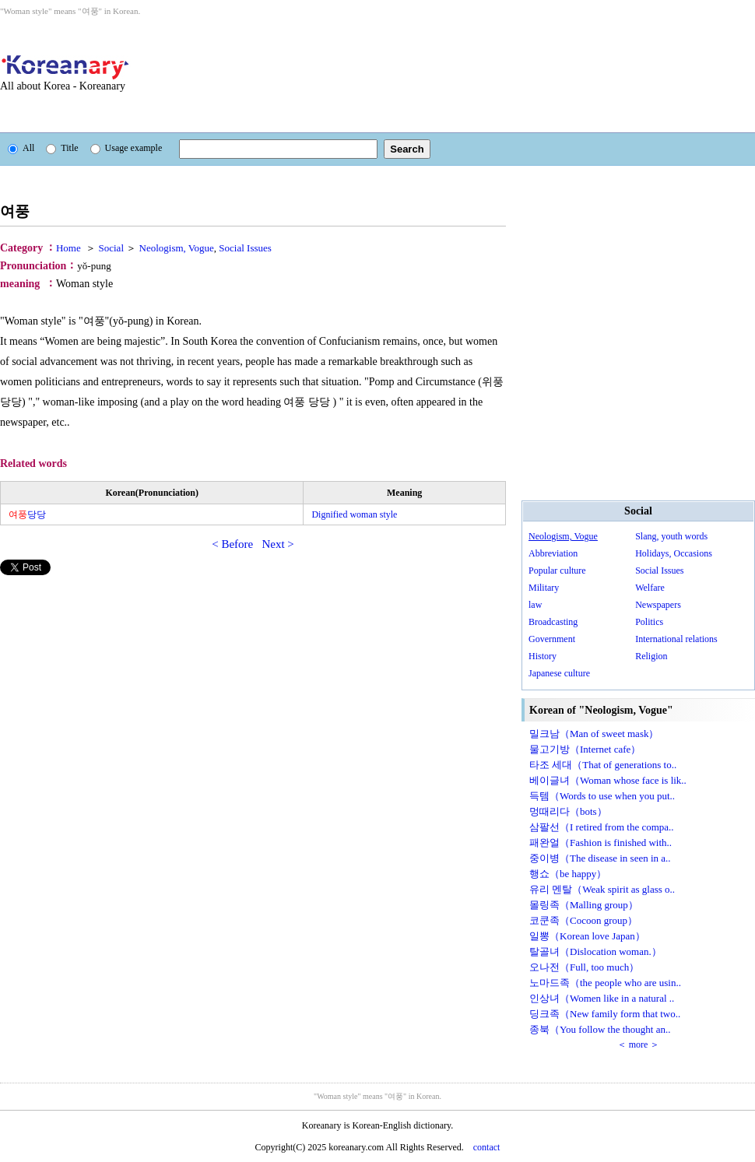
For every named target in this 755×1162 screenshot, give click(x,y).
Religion (651, 656)
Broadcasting (553, 621)
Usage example (126, 147)
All (21, 147)
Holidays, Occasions (673, 553)
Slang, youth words (671, 536)
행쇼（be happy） (567, 873)
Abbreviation (553, 553)
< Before (232, 544)
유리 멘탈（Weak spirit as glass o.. (602, 889)
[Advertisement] (235, 74)
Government (551, 639)
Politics (649, 621)
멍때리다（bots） (568, 811)
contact (486, 1147)
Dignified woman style (354, 514)
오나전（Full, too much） (584, 967)
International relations (676, 639)
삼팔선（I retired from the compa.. (601, 827)
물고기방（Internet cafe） (585, 749)
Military (543, 587)
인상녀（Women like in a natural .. (601, 998)
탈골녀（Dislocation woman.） (595, 951)
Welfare (650, 587)
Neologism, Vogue (563, 536)
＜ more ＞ (638, 1044)
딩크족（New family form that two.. (604, 1014)
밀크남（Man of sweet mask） (593, 733)
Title (62, 147)
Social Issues (659, 570)
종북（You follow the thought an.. (599, 1029)
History (542, 656)
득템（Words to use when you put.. (602, 796)
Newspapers (658, 604)
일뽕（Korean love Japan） (587, 936)
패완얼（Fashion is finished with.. (600, 842)
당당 (27, 514)
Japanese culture (559, 673)
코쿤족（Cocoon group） (583, 920)
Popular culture (557, 570)
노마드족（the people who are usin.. (605, 982)
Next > (277, 544)
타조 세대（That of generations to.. (602, 765)
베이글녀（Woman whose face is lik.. (608, 780)
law (535, 604)
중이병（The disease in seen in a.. (600, 858)
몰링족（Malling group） (583, 905)
